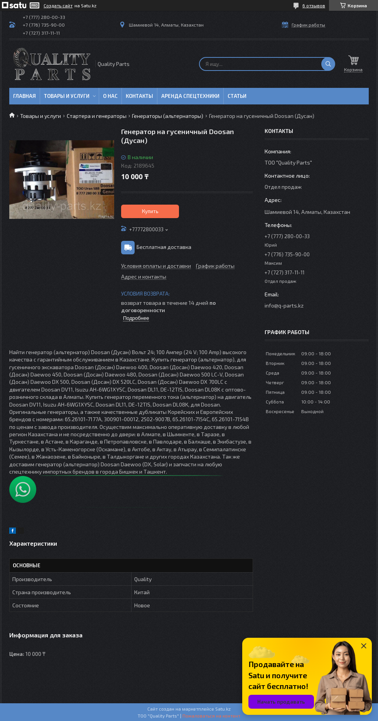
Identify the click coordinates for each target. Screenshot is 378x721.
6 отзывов (313, 5)
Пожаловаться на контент (211, 715)
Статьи (237, 96)
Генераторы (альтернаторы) (167, 116)
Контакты (139, 96)
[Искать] (328, 64)
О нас (110, 96)
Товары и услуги (66, 96)
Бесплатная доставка (164, 247)
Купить (150, 211)
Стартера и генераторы (97, 116)
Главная (24, 96)
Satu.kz (223, 708)
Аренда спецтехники (190, 96)
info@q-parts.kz (284, 305)
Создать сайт (58, 5)
